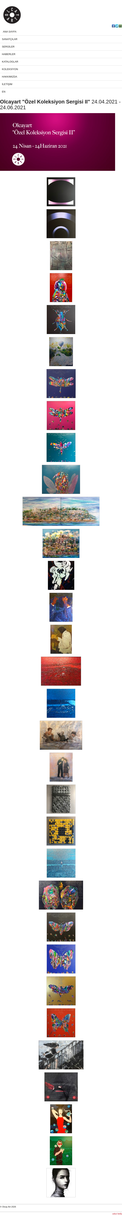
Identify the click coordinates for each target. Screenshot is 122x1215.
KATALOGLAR (10, 61)
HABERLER (8, 54)
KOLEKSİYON (10, 69)
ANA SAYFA (9, 31)
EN (3, 91)
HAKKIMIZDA (9, 76)
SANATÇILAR (9, 39)
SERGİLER (8, 46)
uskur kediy (117, 1214)
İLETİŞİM (7, 84)
